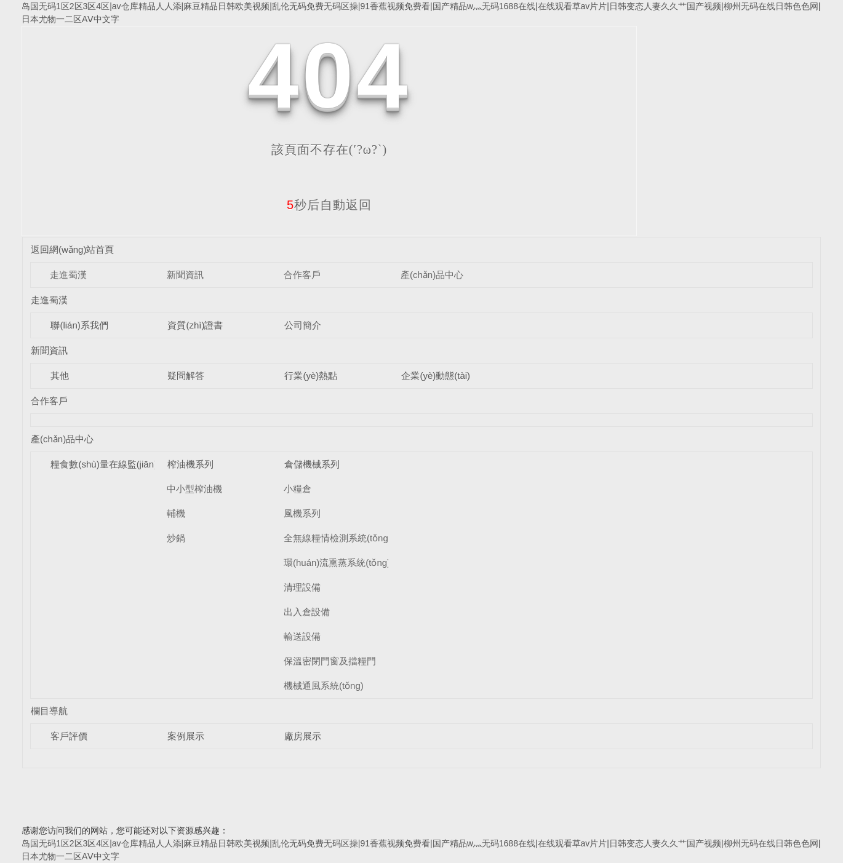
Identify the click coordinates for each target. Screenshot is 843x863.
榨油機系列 (190, 464)
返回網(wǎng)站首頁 (72, 249)
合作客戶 (302, 274)
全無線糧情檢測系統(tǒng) (337, 538)
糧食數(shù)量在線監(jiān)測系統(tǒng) (129, 464)
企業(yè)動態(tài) (435, 375)
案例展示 (185, 736)
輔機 (176, 513)
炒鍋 (176, 538)
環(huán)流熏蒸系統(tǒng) (337, 562)
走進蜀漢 (68, 274)
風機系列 (302, 513)
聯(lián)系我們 (79, 325)
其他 (59, 375)
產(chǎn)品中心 (432, 274)
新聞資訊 (185, 274)
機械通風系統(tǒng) (324, 685)
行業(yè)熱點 (310, 375)
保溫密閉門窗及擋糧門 (330, 661)
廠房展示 (302, 736)
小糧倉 (297, 488)
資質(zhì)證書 (195, 325)
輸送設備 (302, 636)
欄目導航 (49, 711)
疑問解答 (185, 375)
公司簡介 (302, 325)
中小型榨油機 (194, 488)
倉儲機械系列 (312, 464)
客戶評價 (68, 736)
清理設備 (302, 587)
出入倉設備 (307, 611)
